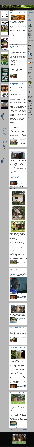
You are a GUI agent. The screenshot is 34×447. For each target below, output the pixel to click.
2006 (2, 161)
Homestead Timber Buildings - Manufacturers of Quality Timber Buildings (21, 319)
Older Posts (25, 429)
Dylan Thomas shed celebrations (17, 149)
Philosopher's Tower (32, 92)
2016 (2, 121)
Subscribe (4, 16)
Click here (23, 76)
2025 (2, 112)
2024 (2, 113)
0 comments (19, 42)
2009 (2, 158)
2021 (2, 116)
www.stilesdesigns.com (20, 245)
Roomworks (17, 315)
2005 (2, 162)
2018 (2, 119)
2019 (2, 118)
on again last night (16, 407)
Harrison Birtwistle (22, 275)
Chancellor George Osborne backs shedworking (4, 128)
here (21, 293)
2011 (2, 156)
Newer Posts (12, 429)
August (3, 145)
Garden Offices (3, 22)
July (3, 146)
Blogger (24, 445)
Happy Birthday (32, 44)
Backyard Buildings (14, 190)
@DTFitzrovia (18, 176)
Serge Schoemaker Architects (21, 330)
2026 (2, 111)
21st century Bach (32, 53)
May (3, 148)
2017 (2, 120)
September (4, 144)
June (3, 147)
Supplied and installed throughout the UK (5, 22)
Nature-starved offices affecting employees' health (5, 131)
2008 (2, 159)
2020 (2, 117)
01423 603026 (4, 23)
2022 (2, 115)
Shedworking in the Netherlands (17, 327)
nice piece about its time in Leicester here (19, 165)
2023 (2, 114)
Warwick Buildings (30, 12)
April (3, 149)
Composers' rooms (14, 269)
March (3, 150)
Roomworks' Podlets (14, 303)
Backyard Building (16, 235)
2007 (2, 160)
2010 (2, 157)
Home (18, 429)
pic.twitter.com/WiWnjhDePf (14, 177)
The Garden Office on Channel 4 (17, 392)
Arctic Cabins (29, 20)
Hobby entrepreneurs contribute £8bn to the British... (5, 133)
